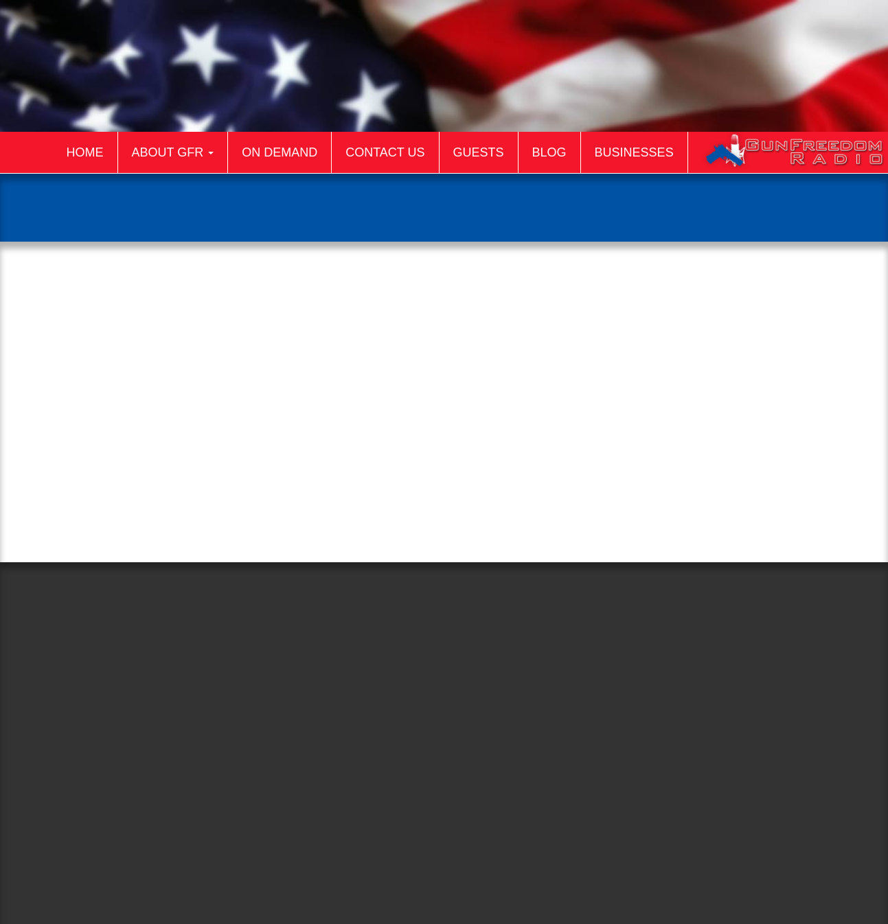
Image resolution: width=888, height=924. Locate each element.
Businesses (634, 152)
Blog (549, 152)
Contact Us (384, 152)
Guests (478, 152)
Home (85, 152)
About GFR (173, 152)
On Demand (279, 152)
